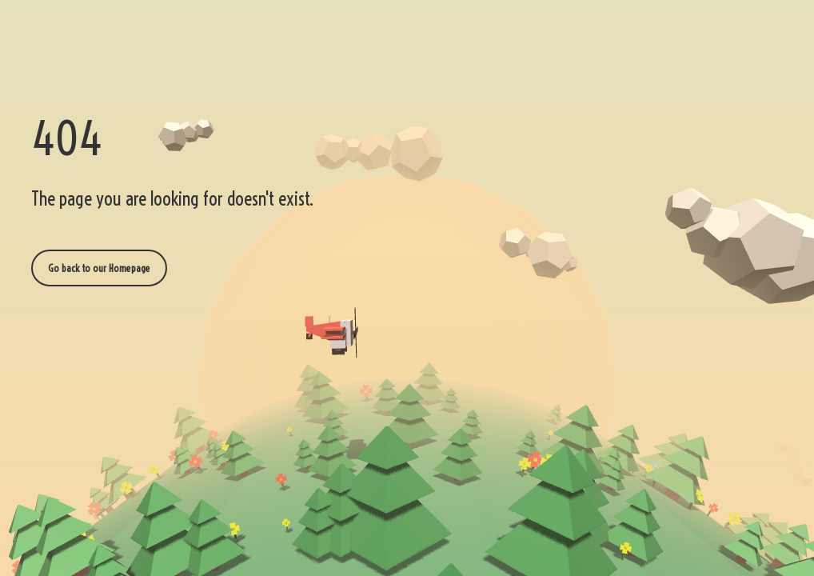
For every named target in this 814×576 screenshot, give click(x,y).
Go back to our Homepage (99, 268)
